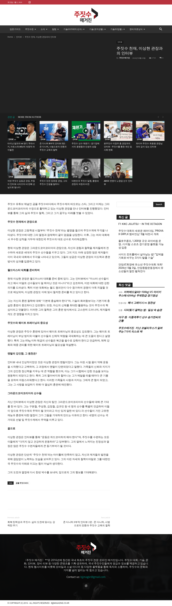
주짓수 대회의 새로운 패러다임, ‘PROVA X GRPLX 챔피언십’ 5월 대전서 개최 (141, 232)
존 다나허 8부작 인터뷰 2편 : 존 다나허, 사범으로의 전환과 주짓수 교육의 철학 (53, 146)
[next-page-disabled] (163, 117)
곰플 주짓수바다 (22, 483)
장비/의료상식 (137, 29)
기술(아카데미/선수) (74, 29)
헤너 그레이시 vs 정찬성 (141, 302)
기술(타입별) (117, 29)
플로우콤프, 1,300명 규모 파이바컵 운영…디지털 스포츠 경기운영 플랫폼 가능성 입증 (141, 244)
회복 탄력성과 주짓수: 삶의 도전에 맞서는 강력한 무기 (31, 524)
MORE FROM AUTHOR (29, 117)
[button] (161, 29)
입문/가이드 (15, 29)
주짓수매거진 (124, 58)
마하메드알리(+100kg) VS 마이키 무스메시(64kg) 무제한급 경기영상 (139, 293)
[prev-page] (158, 117)
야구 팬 (122, 317)
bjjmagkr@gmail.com (92, 577)
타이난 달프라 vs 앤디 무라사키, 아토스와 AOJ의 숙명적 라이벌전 (21, 146)
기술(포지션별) (97, 29)
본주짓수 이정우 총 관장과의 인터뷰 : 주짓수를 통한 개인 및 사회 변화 (118, 146)
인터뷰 (19, 37)
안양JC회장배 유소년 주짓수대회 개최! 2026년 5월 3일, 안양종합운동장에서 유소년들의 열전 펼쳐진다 (141, 268)
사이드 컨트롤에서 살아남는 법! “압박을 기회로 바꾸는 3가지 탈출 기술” (141, 256)
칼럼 (55, 29)
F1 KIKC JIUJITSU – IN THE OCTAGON (140, 224)
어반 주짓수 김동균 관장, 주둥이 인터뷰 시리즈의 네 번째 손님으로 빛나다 (21, 184)
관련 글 (11, 117)
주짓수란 (30, 29)
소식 (44, 29)
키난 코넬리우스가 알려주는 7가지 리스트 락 (140, 329)
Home (10, 37)
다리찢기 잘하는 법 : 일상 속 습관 (143, 310)
